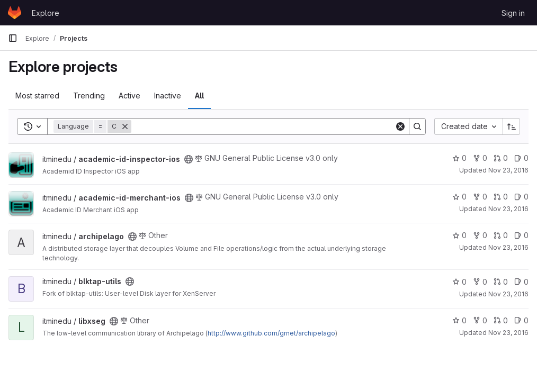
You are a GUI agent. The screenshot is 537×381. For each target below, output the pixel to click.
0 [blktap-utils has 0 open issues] (521, 281)
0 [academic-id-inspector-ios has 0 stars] (459, 157)
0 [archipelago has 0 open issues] (521, 235)
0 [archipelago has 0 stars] (459, 235)
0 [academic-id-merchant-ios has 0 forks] (480, 196)
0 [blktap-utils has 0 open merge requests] (501, 281)
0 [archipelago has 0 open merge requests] (501, 235)
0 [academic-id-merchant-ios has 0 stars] (459, 196)
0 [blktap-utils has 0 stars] (459, 281)
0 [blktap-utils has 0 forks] (480, 281)
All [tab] (199, 95)
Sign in (513, 12)
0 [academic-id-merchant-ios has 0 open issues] (521, 196)
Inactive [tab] (167, 95)
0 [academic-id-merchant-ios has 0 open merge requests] (501, 196)
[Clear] (400, 126)
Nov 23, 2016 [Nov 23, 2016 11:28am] (508, 333)
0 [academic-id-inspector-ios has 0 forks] (480, 157)
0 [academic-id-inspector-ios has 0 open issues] (521, 157)
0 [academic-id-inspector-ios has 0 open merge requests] (501, 157)
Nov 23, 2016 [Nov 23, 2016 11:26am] (508, 170)
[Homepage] (14, 12)
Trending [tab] (89, 95)
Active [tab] (129, 95)
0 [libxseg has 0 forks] (480, 320)
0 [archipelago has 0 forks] (480, 235)
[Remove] (125, 126)
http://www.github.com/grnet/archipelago (271, 333)
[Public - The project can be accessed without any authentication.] (188, 159)
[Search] (262, 126)
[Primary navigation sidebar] (12, 38)
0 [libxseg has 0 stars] (459, 320)
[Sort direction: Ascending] (511, 126)
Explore (45, 12)
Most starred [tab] (37, 95)
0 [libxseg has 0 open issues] (521, 320)
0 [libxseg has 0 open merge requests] (501, 320)
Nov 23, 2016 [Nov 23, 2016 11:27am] (508, 294)
